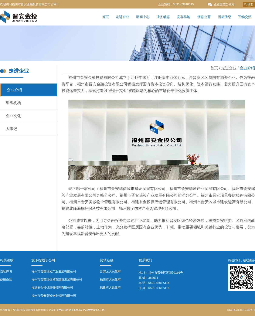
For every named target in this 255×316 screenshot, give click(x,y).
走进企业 (122, 17)
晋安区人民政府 (110, 271)
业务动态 (163, 17)
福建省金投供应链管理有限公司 (52, 287)
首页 (105, 17)
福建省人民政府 (110, 287)
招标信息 (224, 17)
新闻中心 (143, 17)
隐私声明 (6, 271)
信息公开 (204, 17)
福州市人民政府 (110, 279)
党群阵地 (183, 17)
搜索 (250, 4)
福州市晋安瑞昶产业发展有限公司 (53, 271)
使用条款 (6, 279)
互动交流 (245, 17)
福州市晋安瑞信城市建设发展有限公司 (56, 279)
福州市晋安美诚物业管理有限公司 (53, 295)
